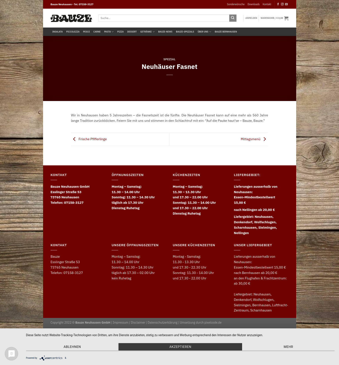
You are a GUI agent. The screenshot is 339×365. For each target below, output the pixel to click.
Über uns (204, 32)
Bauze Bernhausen (226, 31)
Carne (97, 31)
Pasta (109, 32)
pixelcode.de (213, 322)
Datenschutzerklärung (163, 322)
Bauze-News (165, 31)
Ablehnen (72, 347)
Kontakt (267, 4)
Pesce (86, 31)
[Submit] (232, 18)
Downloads (253, 4)
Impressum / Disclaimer (129, 322)
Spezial (169, 59)
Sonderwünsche (235, 4)
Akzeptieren (180, 347)
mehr (288, 347)
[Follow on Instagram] (282, 4)
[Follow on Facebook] (278, 4)
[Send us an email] (286, 4)
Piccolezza (72, 31)
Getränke (147, 32)
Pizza (120, 31)
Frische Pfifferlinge (89, 139)
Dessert (132, 31)
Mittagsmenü (254, 139)
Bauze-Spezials (185, 31)
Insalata (57, 31)
